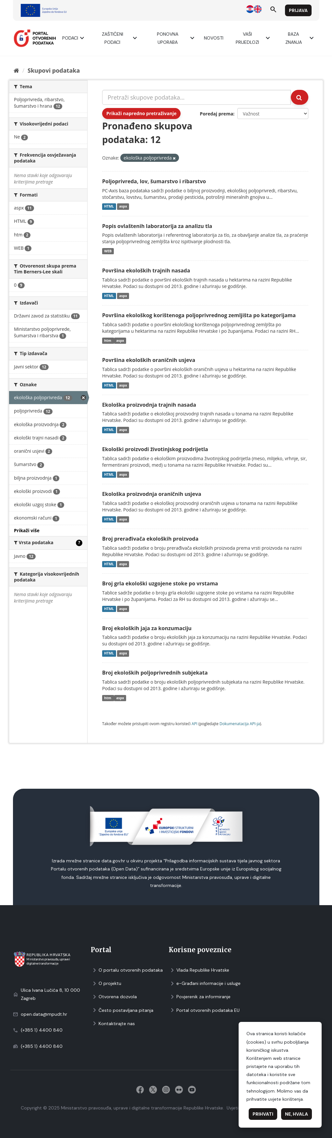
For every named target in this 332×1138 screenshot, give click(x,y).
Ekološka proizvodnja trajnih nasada (149, 404)
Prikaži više (27, 530)
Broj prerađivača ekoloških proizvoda (150, 538)
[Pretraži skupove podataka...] (196, 97)
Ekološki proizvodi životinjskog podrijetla (155, 449)
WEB (108, 251)
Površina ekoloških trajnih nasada (146, 270)
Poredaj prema (216, 114)
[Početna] (16, 70)
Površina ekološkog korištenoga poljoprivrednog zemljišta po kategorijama (199, 315)
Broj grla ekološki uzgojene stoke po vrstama (160, 583)
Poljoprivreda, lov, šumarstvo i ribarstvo (154, 181)
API (194, 723)
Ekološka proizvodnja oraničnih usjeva (151, 493)
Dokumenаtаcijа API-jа (239, 723)
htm (108, 340)
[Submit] (299, 97)
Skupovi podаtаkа (54, 70)
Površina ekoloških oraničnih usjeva (148, 360)
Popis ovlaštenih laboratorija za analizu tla (157, 226)
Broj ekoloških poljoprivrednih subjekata (155, 672)
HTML (109, 206)
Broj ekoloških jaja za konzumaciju (147, 628)
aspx (123, 206)
